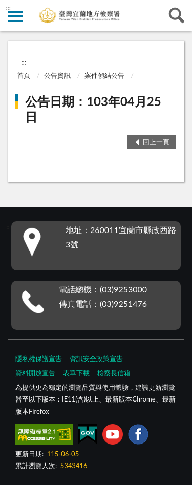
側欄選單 (15, 16)
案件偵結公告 (104, 75)
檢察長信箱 (114, 373)
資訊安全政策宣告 (96, 358)
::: (8, 8)
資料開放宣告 (35, 373)
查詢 (176, 15)
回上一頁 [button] (156, 142)
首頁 (23, 75)
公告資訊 (57, 75)
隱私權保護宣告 (38, 358)
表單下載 (76, 373)
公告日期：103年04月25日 (93, 109)
